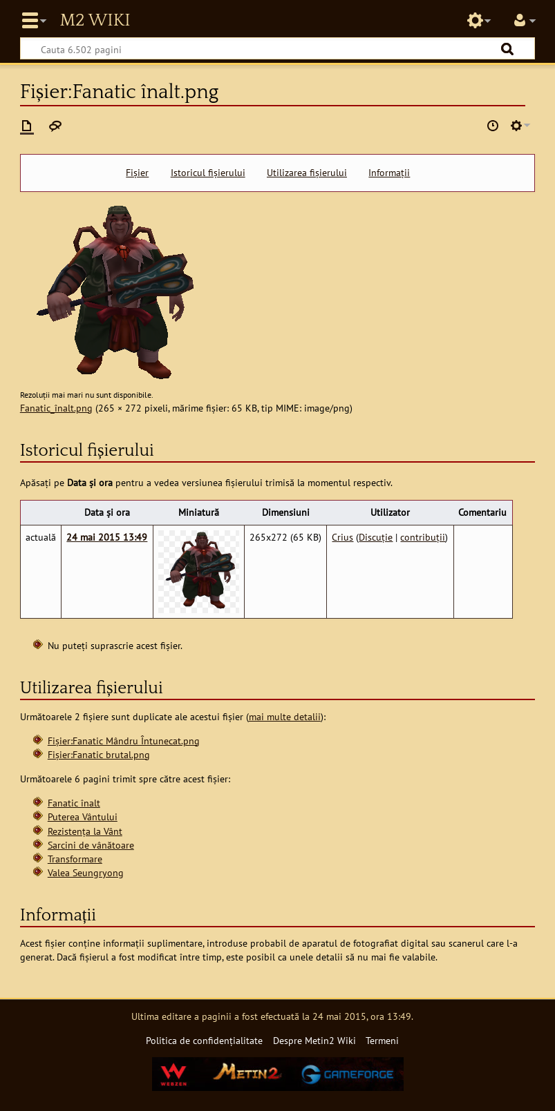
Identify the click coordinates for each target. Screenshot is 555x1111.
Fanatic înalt (74, 802)
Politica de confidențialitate (204, 1040)
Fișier (137, 172)
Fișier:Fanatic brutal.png (99, 754)
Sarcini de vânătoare (91, 844)
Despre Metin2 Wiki (314, 1040)
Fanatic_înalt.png (56, 407)
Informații (389, 172)
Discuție (376, 536)
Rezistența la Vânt (85, 831)
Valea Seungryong (86, 872)
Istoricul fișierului (208, 172)
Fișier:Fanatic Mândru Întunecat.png (124, 740)
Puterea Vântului (82, 816)
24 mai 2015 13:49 (106, 536)
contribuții (422, 536)
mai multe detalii (285, 716)
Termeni (382, 1040)
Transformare (75, 858)
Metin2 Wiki (94, 21)
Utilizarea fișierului (307, 172)
